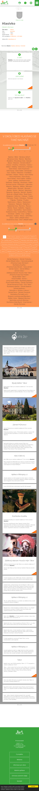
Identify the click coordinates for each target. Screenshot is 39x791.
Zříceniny (5, 248)
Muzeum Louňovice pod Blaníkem (19, 296)
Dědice (8, 167)
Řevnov (28, 206)
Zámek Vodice (19, 271)
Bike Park (19, 251)
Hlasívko (8, 23)
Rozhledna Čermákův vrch (19, 294)
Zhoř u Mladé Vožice (26, 220)
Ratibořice (26, 204)
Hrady (29, 244)
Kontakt (19, 781)
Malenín (9, 186)
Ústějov (28, 214)
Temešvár (22, 46)
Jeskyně (34, 248)
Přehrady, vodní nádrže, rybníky (29, 240)
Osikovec (24, 196)
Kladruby (16, 182)
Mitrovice (29, 186)
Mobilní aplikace (19, 770)
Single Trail (27, 251)
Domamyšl (28, 171)
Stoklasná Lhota (11, 212)
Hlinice (21, 175)
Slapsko (27, 208)
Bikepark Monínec (24, 298)
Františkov (27, 173)
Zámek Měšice (24, 269)
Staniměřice (18, 210)
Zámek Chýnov (14, 269)
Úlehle (18, 214)
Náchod (21, 190)
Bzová (10, 163)
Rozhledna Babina (26, 281)
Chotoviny (22, 165)
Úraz (22, 214)
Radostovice (26, 202)
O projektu (19, 754)
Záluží (11, 218)
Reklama (19, 759)
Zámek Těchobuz (26, 283)
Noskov (29, 192)
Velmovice (9, 216)
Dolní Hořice (13, 169)
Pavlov (31, 196)
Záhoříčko (29, 216)
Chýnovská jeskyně (27, 261)
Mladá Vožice (12, 188)
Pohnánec (23, 198)
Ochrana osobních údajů (19, 776)
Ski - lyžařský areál (6, 240)
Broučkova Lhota (19, 161)
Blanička (28, 159)
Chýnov (29, 165)
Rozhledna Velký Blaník (14, 302)
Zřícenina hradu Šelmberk (19, 263)
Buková (29, 161)
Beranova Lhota (13, 159)
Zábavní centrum (14, 255)
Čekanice (16, 163)
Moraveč (20, 188)
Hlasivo (12, 29)
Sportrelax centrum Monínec (19, 300)
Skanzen (16, 240)
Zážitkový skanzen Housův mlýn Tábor (19, 273)
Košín (30, 182)
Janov (10, 180)
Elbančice (20, 173)
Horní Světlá (21, 178)
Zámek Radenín (26, 286)
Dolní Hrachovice (23, 169)
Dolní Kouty (10, 171)
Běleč (16, 157)
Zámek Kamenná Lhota (15, 284)
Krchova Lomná (11, 184)
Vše (4, 237)
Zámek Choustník (24, 292)
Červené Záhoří (25, 163)
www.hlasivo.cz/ (12, 39)
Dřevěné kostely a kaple (16, 248)
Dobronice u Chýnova (25, 167)
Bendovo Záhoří (24, 157)
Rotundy (27, 248)
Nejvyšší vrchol (11, 251)
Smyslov (10, 210)
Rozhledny (23, 244)
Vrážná (16, 216)
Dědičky (14, 167)
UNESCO (33, 237)
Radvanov (12, 204)
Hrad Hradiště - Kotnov (19, 279)
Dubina (13, 173)
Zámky (35, 244)
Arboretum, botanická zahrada (10, 244)
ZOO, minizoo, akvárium (14, 237)
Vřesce (22, 216)
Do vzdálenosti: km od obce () (18, 224)
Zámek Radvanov (12, 259)
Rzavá (15, 208)
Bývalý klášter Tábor (19, 277)
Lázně (3, 251)
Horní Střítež (11, 178)
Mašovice (16, 186)
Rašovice (18, 46)
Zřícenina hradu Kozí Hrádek (19, 275)
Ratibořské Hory (12, 206)
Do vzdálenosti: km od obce (13, 145)
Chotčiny (15, 165)
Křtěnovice (21, 184)
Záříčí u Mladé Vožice (22, 218)
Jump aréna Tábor (13, 281)
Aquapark (25, 237)
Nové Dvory (27, 194)
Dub (8, 173)
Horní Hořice (29, 175)
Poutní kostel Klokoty (13, 283)
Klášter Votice (12, 298)
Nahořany (28, 190)
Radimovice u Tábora (14, 202)
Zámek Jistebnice (19, 288)
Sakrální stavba (25, 255)
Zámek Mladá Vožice (13, 261)
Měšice (22, 186)
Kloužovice (24, 182)
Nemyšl (23, 192)
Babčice (10, 157)
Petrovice (10, 198)
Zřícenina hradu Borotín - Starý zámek (19, 267)
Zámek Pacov (12, 292)
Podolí (16, 198)
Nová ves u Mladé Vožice (15, 194)
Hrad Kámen (27, 302)
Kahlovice (9, 182)
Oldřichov (17, 196)
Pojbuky (13, 200)
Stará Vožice (27, 210)
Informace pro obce (19, 765)
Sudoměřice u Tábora (25, 212)
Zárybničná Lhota (12, 220)
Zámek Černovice (19, 304)
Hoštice (28, 178)
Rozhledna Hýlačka (13, 286)
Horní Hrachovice (15, 177)
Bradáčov (10, 161)
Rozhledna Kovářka (19, 265)
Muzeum (35, 251)
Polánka (19, 200)
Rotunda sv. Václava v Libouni (19, 290)
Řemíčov (22, 206)
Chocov (8, 165)
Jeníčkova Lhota (24, 180)
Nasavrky (9, 192)
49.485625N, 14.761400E (16, 36)
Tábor (11, 34)
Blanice (21, 159)
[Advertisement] (19, 122)
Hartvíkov (9, 175)
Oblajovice (9, 196)
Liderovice (29, 184)
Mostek (9, 190)
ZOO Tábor (27, 284)
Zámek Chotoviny (25, 259)
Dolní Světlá (19, 171)
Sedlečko (21, 208)
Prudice (25, 200)
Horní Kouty (26, 177)
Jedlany (15, 180)
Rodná (10, 208)
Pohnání (30, 198)
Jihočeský (12, 31)
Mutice (15, 190)
